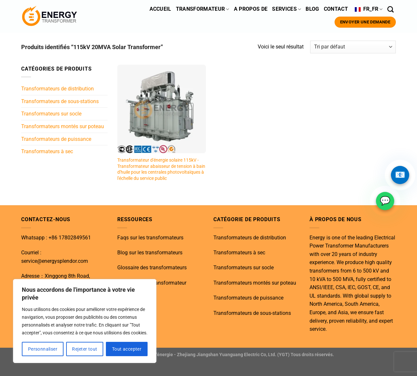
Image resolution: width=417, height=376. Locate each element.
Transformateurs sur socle (51, 114)
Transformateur (202, 9)
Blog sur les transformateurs (149, 252)
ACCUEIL (160, 9)
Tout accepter (126, 349)
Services (286, 9)
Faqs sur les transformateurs (150, 238)
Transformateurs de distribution (57, 89)
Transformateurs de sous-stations (60, 101)
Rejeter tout (84, 349)
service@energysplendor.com (54, 261)
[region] (84, 321)
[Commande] (353, 47)
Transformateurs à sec (47, 151)
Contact (337, 9)
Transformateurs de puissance (56, 139)
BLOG (312, 9)
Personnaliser (42, 349)
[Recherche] (390, 9)
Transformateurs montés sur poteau (62, 126)
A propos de (251, 9)
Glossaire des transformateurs (152, 267)
